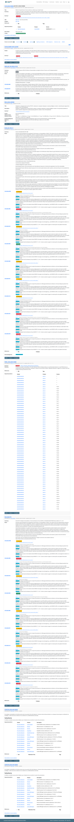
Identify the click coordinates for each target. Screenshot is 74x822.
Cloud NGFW (36, 29)
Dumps (51, 820)
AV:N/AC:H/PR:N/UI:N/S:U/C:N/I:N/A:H (22, 111)
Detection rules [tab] (57, 41)
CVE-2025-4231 (7, 313)
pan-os (44, 376)
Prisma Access (30, 747)
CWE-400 (17, 299)
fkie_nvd (12, 363)
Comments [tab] (19, 42)
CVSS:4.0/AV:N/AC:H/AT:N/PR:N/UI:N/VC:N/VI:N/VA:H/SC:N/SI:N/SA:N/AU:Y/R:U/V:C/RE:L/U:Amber (33, 17)
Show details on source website (11, 59)
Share (11, 38)
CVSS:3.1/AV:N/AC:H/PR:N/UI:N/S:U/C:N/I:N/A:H (24, 647)
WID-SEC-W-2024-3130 (11, 66)
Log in (61, 2)
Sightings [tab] (32, 42)
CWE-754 (17, 337)
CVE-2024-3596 (7, 208)
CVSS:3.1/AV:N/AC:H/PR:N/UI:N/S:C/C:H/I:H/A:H (24, 210)
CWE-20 (17, 229)
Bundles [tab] (26, 42)
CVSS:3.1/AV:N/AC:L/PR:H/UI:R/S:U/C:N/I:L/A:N (24, 245)
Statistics (57, 2)
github (12, 48)
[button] (67, 2)
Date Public (7, 31)
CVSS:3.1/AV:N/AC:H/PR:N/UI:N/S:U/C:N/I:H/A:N (24, 193)
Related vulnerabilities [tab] (9, 42)
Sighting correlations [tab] (40, 41)
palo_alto (17, 21)
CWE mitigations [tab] (49, 41)
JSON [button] (6, 38)
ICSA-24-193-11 (9, 128)
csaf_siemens (13, 518)
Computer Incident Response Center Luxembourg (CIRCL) (15, 820)
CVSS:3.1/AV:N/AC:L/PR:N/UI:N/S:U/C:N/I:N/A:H (24, 57)
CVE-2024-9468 (9, 6)
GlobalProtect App (30, 732)
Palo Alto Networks (21, 29)
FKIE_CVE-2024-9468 (10, 362)
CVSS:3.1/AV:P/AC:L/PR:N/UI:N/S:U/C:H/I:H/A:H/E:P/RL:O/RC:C (27, 228)
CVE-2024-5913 (7, 226)
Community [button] (51, 2)
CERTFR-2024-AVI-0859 (11, 709)
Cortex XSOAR (29, 724)
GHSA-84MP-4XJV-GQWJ (11, 46)
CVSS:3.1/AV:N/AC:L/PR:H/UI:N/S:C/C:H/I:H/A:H (24, 315)
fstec (11, 103)
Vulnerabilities (39, 2)
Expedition (29, 730)
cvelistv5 (12, 7)
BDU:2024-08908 (9, 102)
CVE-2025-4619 (7, 333)
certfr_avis (12, 710)
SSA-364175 (8, 517)
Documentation (62, 820)
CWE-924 (17, 212)
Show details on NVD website (10, 35)
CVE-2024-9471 (7, 88)
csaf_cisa (12, 129)
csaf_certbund (13, 67)
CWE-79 (17, 247)
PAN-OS (28, 726)
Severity (7, 15)
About (64, 2)
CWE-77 (17, 317)
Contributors (55, 820)
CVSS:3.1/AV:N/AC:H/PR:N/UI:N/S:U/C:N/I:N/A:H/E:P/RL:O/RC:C (27, 612)
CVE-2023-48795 (8, 191)
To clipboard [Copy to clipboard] (16, 38)
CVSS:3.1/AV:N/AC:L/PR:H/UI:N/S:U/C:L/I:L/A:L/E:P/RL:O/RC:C (27, 280)
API (65, 820)
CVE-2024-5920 (7, 243)
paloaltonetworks (20, 376)
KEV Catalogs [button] (45, 2)
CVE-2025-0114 (7, 296)
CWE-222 (17, 195)
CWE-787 (17, 19)
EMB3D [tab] (63, 41)
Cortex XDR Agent (30, 737)
